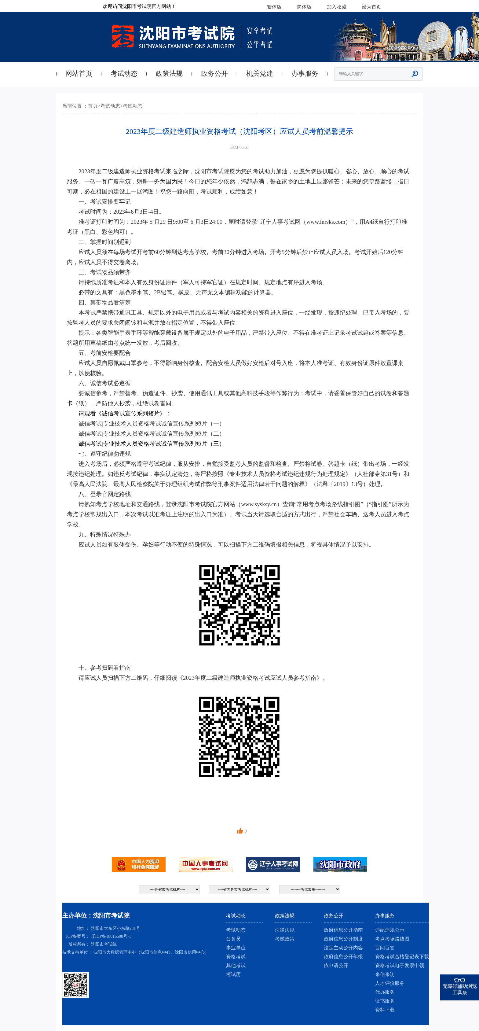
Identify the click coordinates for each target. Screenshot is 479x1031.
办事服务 (304, 73)
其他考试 (236, 965)
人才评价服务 (389, 983)
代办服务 (385, 992)
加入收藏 (336, 6)
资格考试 (236, 956)
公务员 (233, 938)
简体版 (304, 6)
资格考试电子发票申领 (399, 965)
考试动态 (124, 73)
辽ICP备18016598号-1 (111, 936)
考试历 (233, 974)
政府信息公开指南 (343, 930)
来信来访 (385, 974)
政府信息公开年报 (343, 956)
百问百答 (385, 947)
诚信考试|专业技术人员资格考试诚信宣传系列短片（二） (152, 433)
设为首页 (371, 6)
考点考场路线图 (392, 938)
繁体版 (274, 6)
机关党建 (259, 73)
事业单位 (236, 947)
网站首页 (78, 73)
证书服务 (385, 1000)
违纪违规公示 (389, 930)
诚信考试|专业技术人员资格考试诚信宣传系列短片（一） (152, 423)
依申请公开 (336, 965)
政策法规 (169, 73)
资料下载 (385, 1009)
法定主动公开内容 (343, 947)
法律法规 (284, 930)
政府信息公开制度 (343, 938)
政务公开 (214, 73)
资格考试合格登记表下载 (402, 956)
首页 (93, 106)
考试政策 (284, 938)
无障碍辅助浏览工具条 (460, 989)
